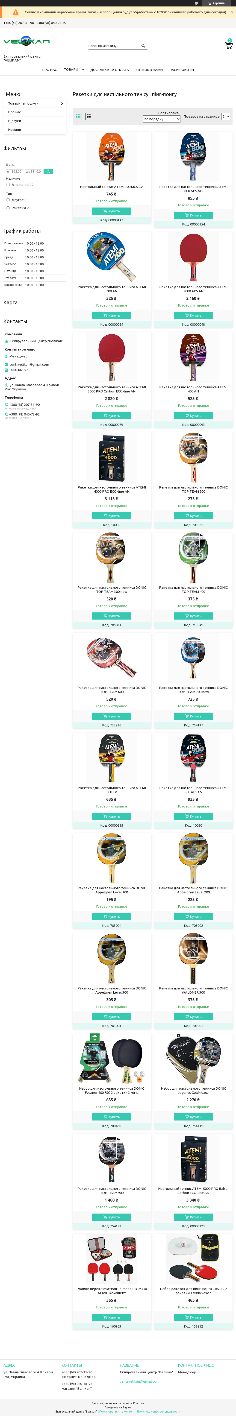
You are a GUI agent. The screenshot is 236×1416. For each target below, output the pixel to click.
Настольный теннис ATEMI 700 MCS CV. (111, 187)
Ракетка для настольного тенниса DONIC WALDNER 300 (193, 990)
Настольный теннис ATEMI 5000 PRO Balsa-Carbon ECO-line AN (193, 1191)
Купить (114, 211)
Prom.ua (138, 1403)
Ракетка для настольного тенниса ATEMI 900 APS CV (193, 790)
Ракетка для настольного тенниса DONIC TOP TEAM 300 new (111, 589)
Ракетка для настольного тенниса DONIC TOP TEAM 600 (111, 690)
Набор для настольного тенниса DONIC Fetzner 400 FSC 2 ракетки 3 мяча (111, 1090)
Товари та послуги (23, 103)
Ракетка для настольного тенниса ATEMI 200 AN (112, 289)
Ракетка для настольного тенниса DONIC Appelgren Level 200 (193, 890)
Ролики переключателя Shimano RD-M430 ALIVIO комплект (112, 1291)
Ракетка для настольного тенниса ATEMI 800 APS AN (193, 189)
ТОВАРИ (71, 69)
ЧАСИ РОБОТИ (182, 70)
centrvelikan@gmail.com (29, 364)
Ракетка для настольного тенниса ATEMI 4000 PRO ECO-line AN (112, 489)
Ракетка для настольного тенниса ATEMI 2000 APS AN (193, 289)
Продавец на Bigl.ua (118, 1407)
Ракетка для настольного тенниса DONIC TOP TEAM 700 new (193, 690)
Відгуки (14, 121)
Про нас (14, 112)
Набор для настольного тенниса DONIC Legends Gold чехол (193, 1090)
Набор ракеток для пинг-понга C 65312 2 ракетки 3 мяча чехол (193, 1291)
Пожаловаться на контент (117, 1411)
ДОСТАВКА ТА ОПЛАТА (109, 70)
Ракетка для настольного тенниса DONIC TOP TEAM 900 (111, 1191)
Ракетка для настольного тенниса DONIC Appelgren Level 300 (111, 990)
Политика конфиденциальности (158, 1411)
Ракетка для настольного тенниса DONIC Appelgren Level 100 (111, 890)
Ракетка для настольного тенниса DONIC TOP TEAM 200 (193, 489)
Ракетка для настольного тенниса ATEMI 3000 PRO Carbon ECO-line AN (112, 389)
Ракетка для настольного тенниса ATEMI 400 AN (193, 389)
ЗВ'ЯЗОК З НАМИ (149, 70)
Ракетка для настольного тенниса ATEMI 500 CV (112, 790)
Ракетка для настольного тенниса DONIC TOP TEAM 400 (193, 589)
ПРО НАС (49, 70)
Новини (14, 130)
